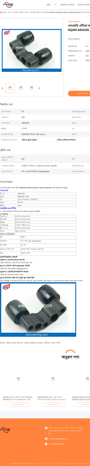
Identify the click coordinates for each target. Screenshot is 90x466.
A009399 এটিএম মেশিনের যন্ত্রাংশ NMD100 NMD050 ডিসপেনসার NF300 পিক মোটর (17, 398)
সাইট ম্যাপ (25, 463)
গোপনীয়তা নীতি (15, 463)
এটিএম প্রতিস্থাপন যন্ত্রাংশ (33, 343)
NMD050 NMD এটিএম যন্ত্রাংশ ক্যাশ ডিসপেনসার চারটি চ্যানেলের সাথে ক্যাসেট (51, 398)
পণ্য (55, 5)
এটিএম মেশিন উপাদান (14, 343)
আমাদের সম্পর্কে (67, 5)
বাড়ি (48, 5)
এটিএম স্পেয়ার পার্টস (52, 343)
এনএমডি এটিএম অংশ (19, 12)
